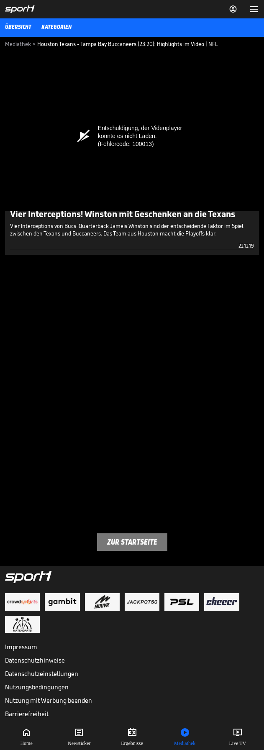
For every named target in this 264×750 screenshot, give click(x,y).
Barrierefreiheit (27, 714)
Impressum (21, 647)
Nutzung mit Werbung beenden (48, 700)
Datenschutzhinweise (35, 660)
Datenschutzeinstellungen (41, 674)
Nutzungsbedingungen (37, 687)
